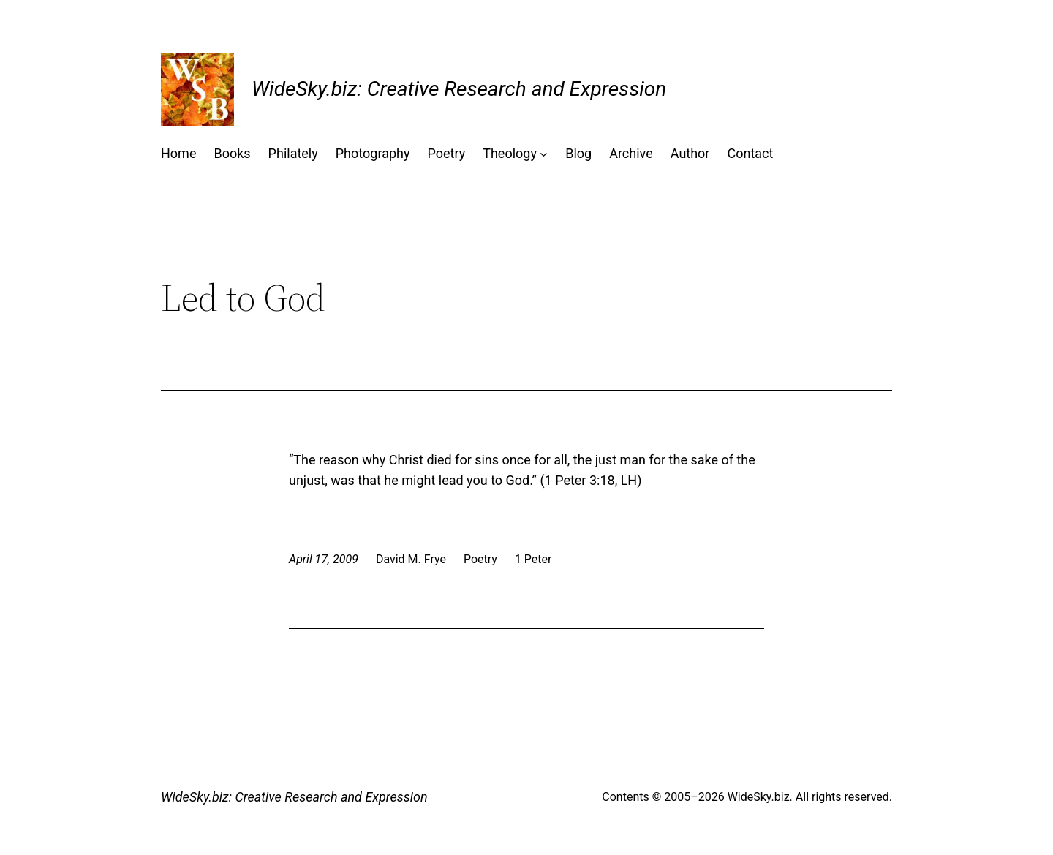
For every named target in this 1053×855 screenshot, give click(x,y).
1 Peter (533, 559)
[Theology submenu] (544, 154)
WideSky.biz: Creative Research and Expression (459, 89)
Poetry (480, 559)
